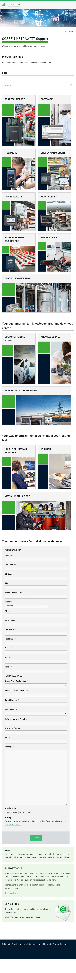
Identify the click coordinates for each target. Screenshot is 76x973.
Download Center (43, 67)
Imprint (47, 958)
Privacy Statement (13, 838)
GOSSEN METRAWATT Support (25, 43)
